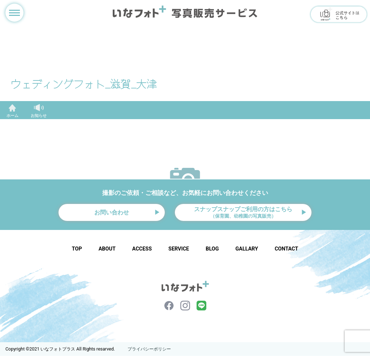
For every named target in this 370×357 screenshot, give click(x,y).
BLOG (212, 250)
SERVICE (178, 250)
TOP (77, 250)
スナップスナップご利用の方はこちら (243, 212)
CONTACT (286, 250)
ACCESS (142, 250)
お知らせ (39, 115)
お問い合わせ (111, 213)
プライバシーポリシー (149, 350)
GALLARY (246, 250)
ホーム (12, 115)
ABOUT (107, 250)
